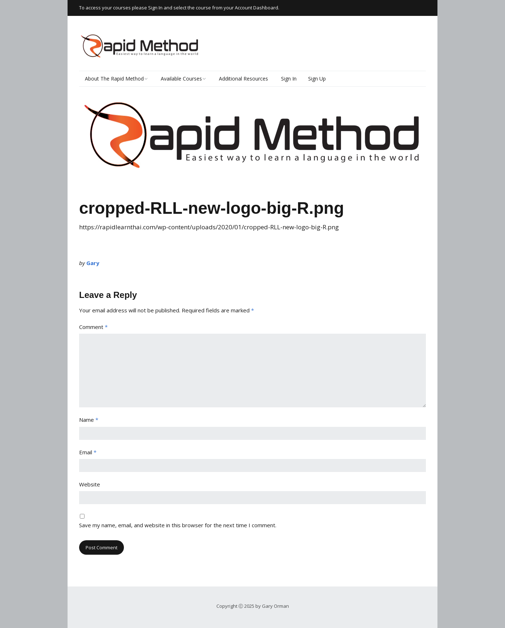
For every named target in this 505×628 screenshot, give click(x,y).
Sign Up (317, 78)
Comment (93, 326)
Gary (92, 263)
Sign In (289, 78)
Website (89, 484)
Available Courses (181, 78)
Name (88, 419)
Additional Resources (243, 78)
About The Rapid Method (114, 78)
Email (87, 452)
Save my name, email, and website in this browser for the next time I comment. (177, 525)
